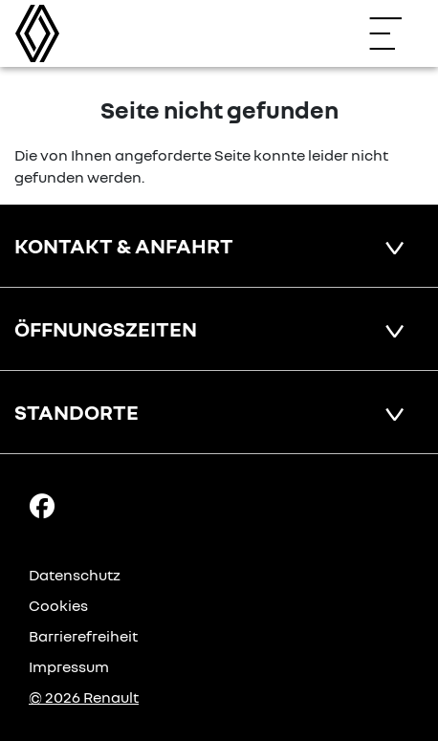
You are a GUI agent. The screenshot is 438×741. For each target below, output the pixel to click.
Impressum (69, 666)
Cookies (58, 605)
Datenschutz (74, 574)
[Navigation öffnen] (395, 33)
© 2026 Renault (84, 697)
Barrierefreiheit (83, 635)
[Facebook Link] (42, 504)
